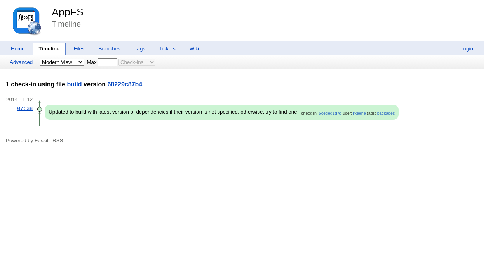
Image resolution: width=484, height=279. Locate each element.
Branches (109, 49)
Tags (139, 49)
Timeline (49, 49)
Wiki (194, 49)
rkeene (359, 113)
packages (386, 113)
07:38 (25, 108)
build (74, 84)
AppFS (68, 12)
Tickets (167, 49)
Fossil (41, 140)
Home (18, 49)
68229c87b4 (124, 84)
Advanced (21, 62)
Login (466, 49)
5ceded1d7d (330, 113)
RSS (57, 140)
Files (78, 49)
